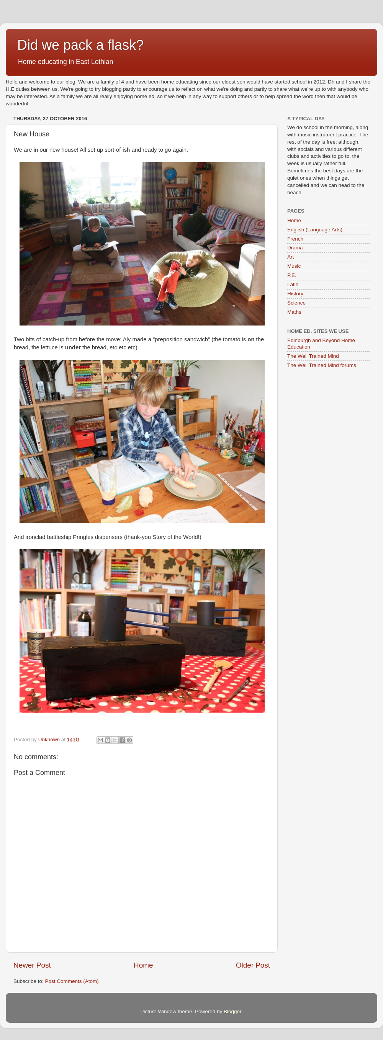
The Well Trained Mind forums (321, 365)
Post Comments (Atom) (72, 981)
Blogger (232, 1011)
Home (143, 965)
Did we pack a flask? (80, 45)
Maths (294, 312)
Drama (295, 248)
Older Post (253, 965)
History (295, 293)
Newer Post (32, 965)
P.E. (291, 275)
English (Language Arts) (314, 230)
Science (296, 303)
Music (294, 266)
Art (290, 257)
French (295, 239)
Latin (292, 284)
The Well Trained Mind (313, 356)
